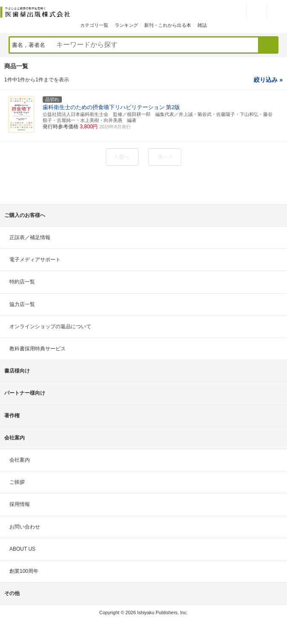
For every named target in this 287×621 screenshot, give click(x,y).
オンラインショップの (50, 326)
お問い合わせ (24, 527)
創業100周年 (23, 571)
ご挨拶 (17, 482)
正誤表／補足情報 (29, 237)
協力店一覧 (22, 304)
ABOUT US (22, 549)
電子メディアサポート (35, 260)
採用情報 (19, 504)
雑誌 (202, 25)
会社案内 (19, 460)
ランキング (126, 25)
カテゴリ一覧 (94, 25)
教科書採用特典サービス (37, 349)
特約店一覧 (22, 282)
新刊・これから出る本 (167, 25)
